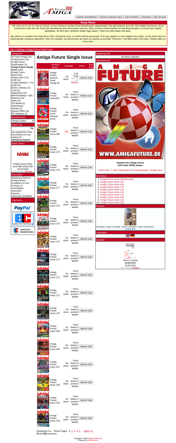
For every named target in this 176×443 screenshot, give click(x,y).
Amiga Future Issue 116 (112, 189)
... (82, 431)
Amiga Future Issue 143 (112, 197)
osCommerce (93, 440)
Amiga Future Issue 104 (112, 184)
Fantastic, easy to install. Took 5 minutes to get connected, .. (126, 226)
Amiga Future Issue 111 (112, 194)
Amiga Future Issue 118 (112, 200)
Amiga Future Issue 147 (112, 187)
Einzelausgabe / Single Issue (148, 170)
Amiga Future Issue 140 (112, 192)
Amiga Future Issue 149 (112, 202)
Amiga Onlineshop (95, 438)
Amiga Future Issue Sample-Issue (117, 179)
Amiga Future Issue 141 (112, 182)
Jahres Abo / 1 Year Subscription (114, 170)
